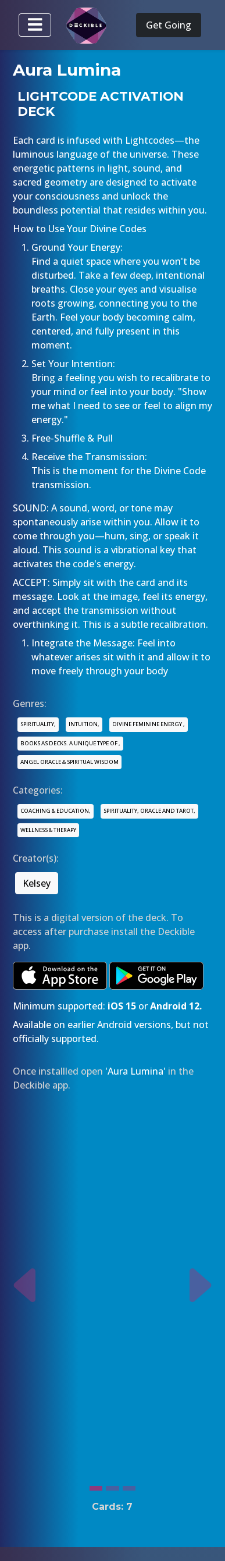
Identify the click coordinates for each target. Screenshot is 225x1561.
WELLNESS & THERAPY (48, 830)
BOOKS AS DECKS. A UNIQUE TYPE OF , (70, 743)
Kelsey (37, 883)
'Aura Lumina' (135, 1071)
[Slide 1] (96, 1485)
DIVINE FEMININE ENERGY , (148, 724)
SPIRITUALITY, (38, 724)
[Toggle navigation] (35, 25)
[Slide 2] (112, 1485)
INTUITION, (84, 724)
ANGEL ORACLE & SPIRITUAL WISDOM (69, 762)
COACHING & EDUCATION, (55, 811)
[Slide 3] (129, 1485)
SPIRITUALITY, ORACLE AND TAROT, (149, 811)
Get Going (168, 25)
